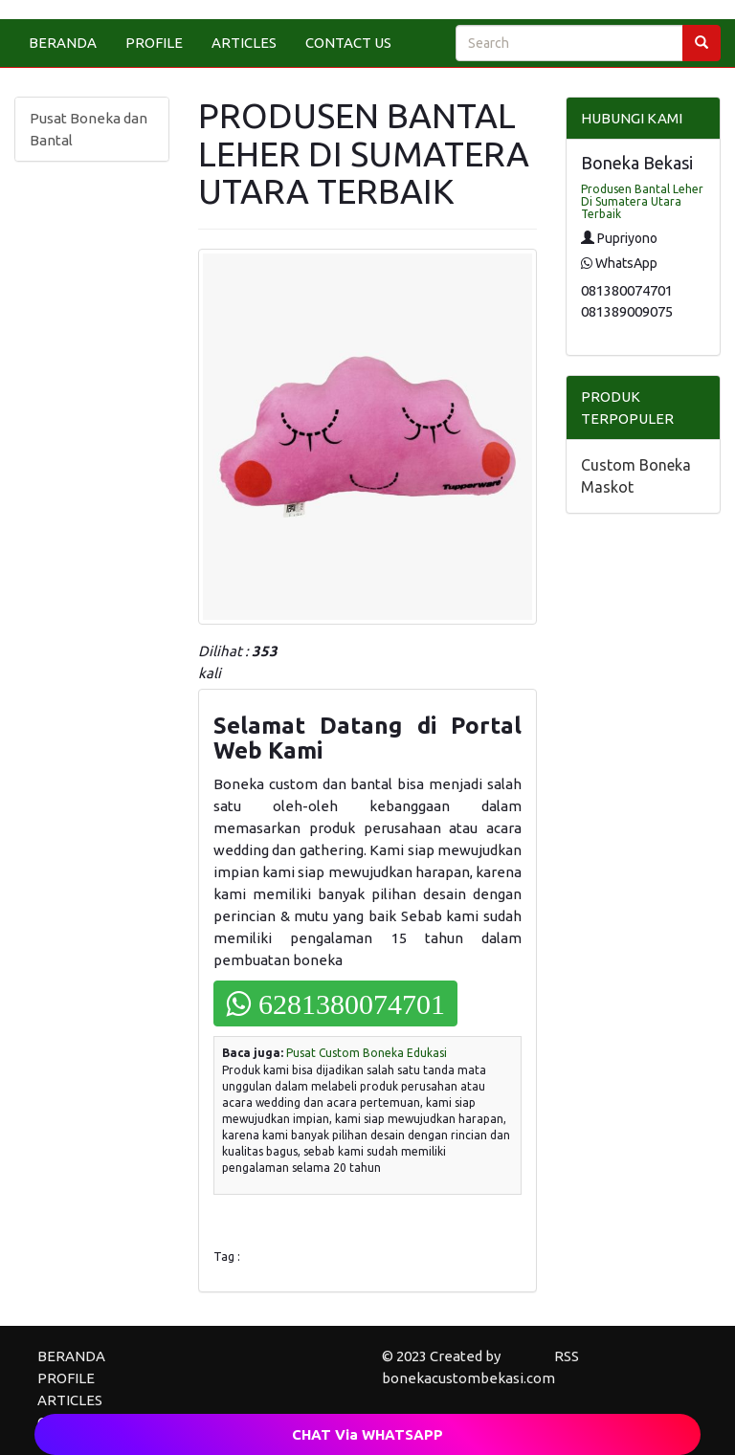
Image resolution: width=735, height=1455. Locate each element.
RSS (566, 1356)
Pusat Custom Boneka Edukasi (366, 1053)
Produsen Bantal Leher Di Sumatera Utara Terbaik (642, 201)
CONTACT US (348, 42)
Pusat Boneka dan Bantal (88, 129)
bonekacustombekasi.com (468, 1378)
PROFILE (154, 42)
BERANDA (63, 42)
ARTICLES (244, 42)
